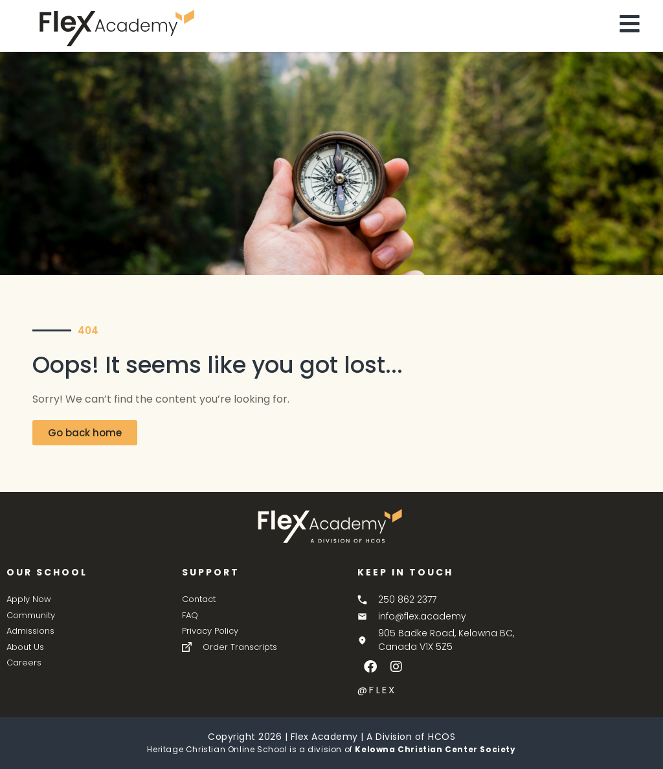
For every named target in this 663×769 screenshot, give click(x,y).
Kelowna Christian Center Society (435, 749)
